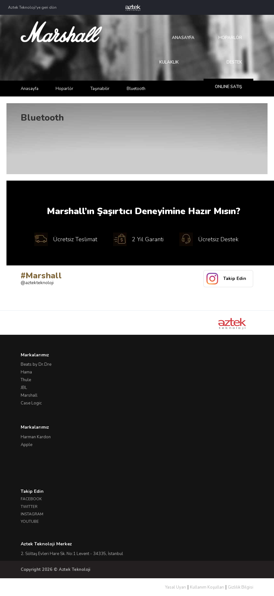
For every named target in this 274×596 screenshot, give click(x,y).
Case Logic (31, 403)
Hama (26, 372)
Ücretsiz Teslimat (65, 239)
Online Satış (228, 87)
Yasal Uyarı (175, 587)
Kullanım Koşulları (207, 587)
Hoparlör (230, 38)
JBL (24, 388)
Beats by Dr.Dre (36, 364)
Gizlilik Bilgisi (240, 587)
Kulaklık (169, 62)
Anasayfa (183, 38)
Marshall (29, 395)
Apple (26, 445)
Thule (26, 380)
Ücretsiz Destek (208, 239)
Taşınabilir (100, 89)
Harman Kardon (36, 437)
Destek (234, 62)
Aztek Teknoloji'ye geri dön (32, 7)
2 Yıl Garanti (138, 239)
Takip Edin (234, 278)
